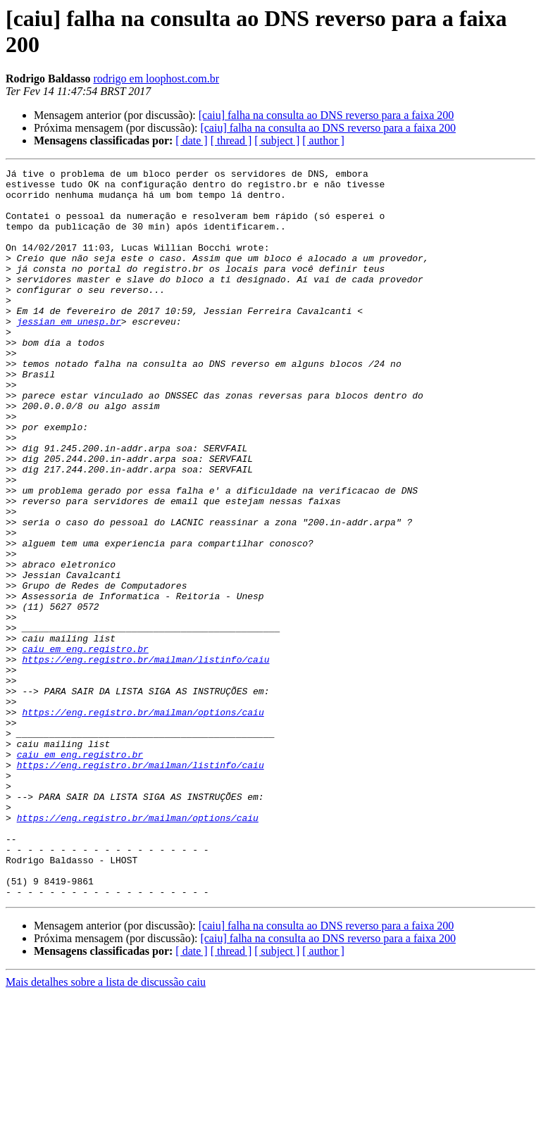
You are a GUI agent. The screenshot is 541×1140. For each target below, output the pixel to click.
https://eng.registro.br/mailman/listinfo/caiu (145, 758)
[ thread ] (231, 140)
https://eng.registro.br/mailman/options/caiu (142, 821)
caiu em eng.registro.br (85, 745)
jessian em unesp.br (69, 352)
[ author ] (323, 140)
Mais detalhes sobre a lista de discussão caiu (106, 1128)
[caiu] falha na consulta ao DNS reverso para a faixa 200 (326, 115)
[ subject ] (276, 140)
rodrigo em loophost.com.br (156, 78)
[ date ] (191, 140)
